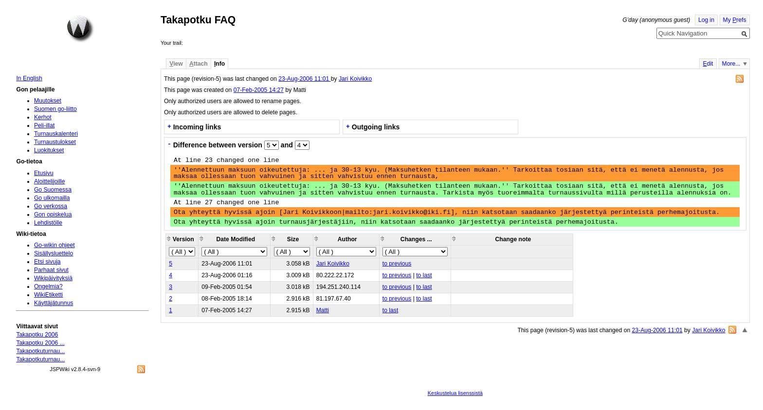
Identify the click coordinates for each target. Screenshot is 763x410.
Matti (322, 310)
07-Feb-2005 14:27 (259, 90)
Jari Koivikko (355, 78)
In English (29, 78)
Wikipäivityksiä (53, 278)
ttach (198, 63)
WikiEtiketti (48, 294)
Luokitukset (49, 150)
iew (175, 63)
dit (708, 63)
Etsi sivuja (47, 261)
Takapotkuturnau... (40, 351)
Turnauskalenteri (56, 133)
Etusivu (44, 173)
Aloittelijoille (49, 181)
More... (731, 63)
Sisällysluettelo (53, 253)
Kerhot (43, 117)
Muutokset (47, 100)
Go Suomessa (53, 189)
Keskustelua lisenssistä (455, 393)
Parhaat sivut (51, 270)
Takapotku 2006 (37, 334)
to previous (396, 263)
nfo (219, 63)
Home (80, 28)
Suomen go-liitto (55, 109)
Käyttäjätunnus (53, 303)
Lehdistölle (48, 222)
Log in (706, 20)
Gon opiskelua (53, 214)
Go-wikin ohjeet (54, 245)
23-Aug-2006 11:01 (304, 78)
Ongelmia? (48, 286)
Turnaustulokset (55, 142)
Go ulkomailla (52, 198)
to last (424, 275)
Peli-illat (44, 125)
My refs (734, 20)
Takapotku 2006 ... (40, 342)
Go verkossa (50, 206)
